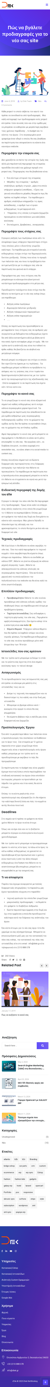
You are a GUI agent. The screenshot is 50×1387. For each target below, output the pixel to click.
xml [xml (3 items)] (33, 1205)
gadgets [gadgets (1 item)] (33, 1179)
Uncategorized (8, 1137)
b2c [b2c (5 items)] (23, 1159)
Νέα (39, 101)
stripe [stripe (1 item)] (33, 1199)
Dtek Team (27, 101)
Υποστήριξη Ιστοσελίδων (13, 1286)
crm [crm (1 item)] (33, 1166)
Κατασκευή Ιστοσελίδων (13, 1274)
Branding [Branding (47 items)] (33, 1159)
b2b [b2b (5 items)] (16, 1159)
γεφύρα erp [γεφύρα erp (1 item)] (20, 1212)
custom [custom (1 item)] (42, 1166)
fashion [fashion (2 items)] (7, 1179)
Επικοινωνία (7, 1342)
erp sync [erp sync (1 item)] (29, 1172)
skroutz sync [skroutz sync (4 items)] (9, 1199)
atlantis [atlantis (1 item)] (7, 1159)
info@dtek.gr (12, 1370)
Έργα (4, 1330)
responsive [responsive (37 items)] (28, 1192)
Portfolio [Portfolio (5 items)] (7, 1192)
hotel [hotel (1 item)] (19, 1186)
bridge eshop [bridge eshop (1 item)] (9, 1166)
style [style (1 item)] (42, 1199)
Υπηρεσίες (6, 1324)
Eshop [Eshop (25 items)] (40, 1172)
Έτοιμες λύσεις (9, 1292)
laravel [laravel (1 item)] (28, 1186)
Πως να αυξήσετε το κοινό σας (15, 1014)
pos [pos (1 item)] (17, 1192)
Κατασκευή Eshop (10, 1268)
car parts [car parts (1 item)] (23, 1166)
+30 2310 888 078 (15, 1364)
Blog (4, 1336)
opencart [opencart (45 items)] (39, 1186)
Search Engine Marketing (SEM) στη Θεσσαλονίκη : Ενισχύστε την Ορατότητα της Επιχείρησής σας (32, 1070)
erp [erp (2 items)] (20, 1172)
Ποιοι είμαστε (8, 1318)
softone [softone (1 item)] (22, 1199)
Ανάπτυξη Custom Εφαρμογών (15, 1280)
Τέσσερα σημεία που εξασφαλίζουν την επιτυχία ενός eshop (31, 1120)
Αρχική (5, 1312)
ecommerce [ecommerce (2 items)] (9, 1172)
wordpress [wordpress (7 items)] (23, 1205)
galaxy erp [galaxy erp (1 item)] (8, 1186)
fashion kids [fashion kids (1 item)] (20, 1179)
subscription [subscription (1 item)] (9, 1205)
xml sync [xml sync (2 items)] (7, 1212)
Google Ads (7, 1298)
